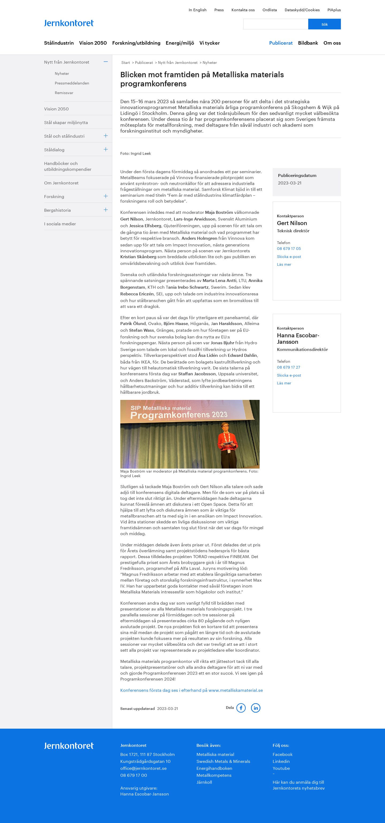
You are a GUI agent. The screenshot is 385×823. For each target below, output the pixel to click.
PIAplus (334, 9)
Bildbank (308, 43)
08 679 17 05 (289, 248)
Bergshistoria (57, 209)
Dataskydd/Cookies (302, 9)
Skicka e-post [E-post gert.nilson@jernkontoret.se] (289, 256)
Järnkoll (204, 781)
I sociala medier (60, 223)
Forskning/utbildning (136, 43)
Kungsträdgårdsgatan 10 (145, 760)
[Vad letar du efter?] (275, 24)
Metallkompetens (214, 774)
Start (125, 62)
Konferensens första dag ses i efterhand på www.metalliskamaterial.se (191, 689)
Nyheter (62, 73)
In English (198, 9)
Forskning (54, 195)
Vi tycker (209, 43)
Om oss (332, 43)
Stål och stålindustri (64, 135)
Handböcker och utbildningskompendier (67, 165)
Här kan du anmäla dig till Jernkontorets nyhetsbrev (299, 784)
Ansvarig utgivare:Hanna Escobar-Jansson (144, 790)
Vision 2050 (93, 43)
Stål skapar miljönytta (66, 121)
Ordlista (270, 9)
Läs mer (290, 264)
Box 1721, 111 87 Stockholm (147, 753)
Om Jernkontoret (61, 182)
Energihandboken (214, 767)
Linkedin (281, 760)
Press (219, 9)
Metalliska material (215, 753)
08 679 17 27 (288, 367)
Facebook (282, 753)
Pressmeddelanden (72, 83)
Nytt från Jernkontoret (66, 61)
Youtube (281, 767)
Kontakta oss (243, 9)
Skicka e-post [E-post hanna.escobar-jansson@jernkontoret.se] (289, 375)
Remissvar (64, 92)
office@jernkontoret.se (143, 767)
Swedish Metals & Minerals (223, 760)
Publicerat (281, 43)
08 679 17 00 (133, 774)
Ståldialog (54, 149)
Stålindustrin (59, 43)
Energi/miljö (180, 43)
